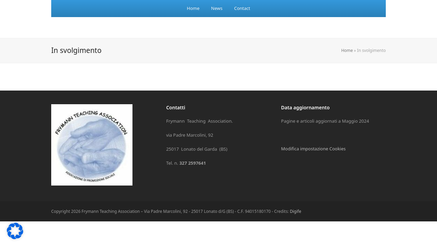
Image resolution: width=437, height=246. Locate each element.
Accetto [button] (343, 177)
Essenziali (269, 153)
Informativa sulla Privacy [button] (359, 232)
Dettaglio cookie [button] (320, 232)
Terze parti (410, 153)
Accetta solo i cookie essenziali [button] (342, 197)
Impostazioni (268, 137)
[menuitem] (193, 8)
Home (347, 50)
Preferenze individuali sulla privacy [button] (343, 217)
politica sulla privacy (384, 124)
